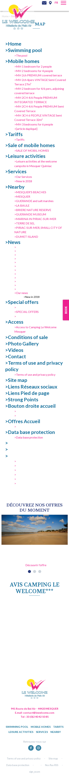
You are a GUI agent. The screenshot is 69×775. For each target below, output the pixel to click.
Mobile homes (41, 726)
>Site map (16, 380)
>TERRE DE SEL (24, 223)
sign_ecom (34, 771)
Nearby (55, 731)
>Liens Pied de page (27, 393)
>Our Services (23, 176)
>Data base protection (30, 432)
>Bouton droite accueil (30, 406)
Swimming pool (17, 726)
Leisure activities (20, 731)
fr (56, 2)
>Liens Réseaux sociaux (31, 387)
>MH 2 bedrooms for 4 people (33, 71)
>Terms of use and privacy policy (34, 374)
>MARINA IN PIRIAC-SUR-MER (35, 219)
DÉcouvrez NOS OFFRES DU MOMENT (34, 507)
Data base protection (17, 765)
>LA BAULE (21, 205)
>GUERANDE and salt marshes (34, 201)
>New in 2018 (23, 181)
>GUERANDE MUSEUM (30, 214)
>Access (14, 322)
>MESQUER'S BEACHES (30, 192)
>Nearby (14, 187)
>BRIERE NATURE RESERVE (32, 210)
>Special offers (21, 302)
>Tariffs (14, 134)
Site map (53, 758)
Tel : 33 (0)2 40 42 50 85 (35, 716)
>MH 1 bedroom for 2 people (33, 66)
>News (12, 242)
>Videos (14, 350)
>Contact (15, 356)
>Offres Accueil (22, 421)
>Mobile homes (22, 61)
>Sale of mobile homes (30, 145)
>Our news (21, 293)
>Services (15, 171)
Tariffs (58, 726)
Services (42, 731)
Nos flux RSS (51, 765)
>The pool (20, 55)
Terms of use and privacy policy (24, 758)
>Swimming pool (23, 50)
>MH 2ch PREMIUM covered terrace (38, 75)
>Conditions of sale (26, 337)
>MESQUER (22, 196)
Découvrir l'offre (35, 565)
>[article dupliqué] (25, 128)
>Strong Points (21, 399)
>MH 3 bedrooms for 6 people (33, 124)
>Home (13, 44)
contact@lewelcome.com (38, 712)
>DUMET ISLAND (26, 236)
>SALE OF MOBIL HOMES (31, 150)
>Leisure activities (25, 156)
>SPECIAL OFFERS (26, 311)
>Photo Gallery (22, 344)
